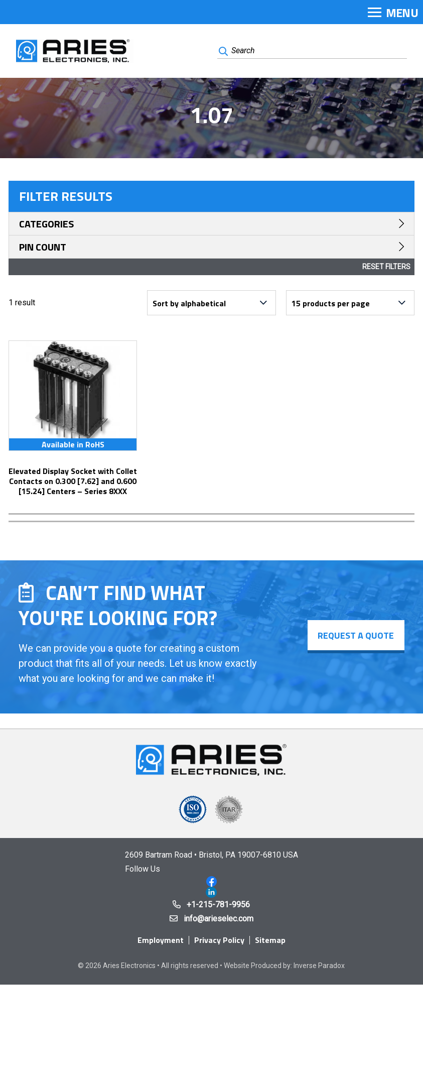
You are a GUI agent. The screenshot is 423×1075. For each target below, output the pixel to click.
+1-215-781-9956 (218, 904)
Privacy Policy (219, 940)
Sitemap (270, 940)
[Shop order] (211, 302)
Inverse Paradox (319, 966)
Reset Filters (386, 267)
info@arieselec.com (218, 918)
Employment (160, 940)
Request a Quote (356, 635)
